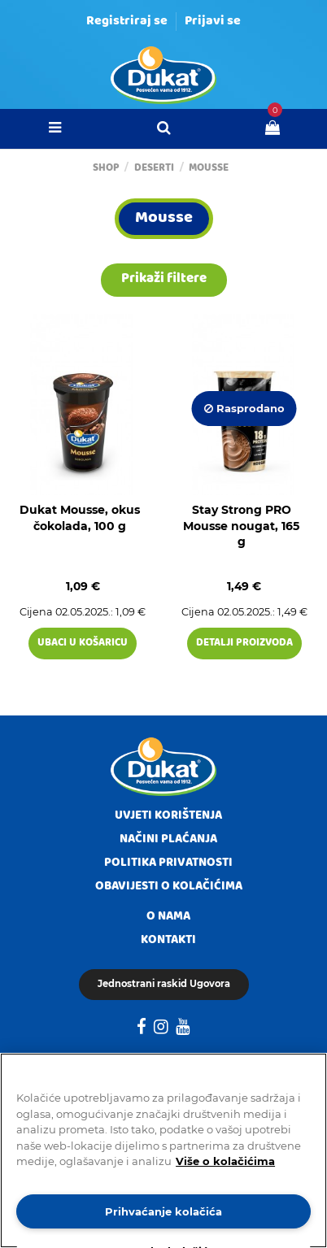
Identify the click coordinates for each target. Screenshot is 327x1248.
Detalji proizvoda (244, 643)
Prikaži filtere (164, 279)
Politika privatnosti (168, 863)
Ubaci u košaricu (82, 643)
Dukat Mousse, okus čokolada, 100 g (80, 517)
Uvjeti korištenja (168, 816)
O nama (168, 917)
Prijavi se (213, 22)
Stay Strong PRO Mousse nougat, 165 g (241, 525)
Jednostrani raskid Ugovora (164, 983)
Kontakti (168, 941)
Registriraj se (127, 22)
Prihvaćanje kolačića (163, 1211)
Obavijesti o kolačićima (168, 887)
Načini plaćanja (168, 840)
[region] (163, 1150)
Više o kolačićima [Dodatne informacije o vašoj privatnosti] (225, 1161)
